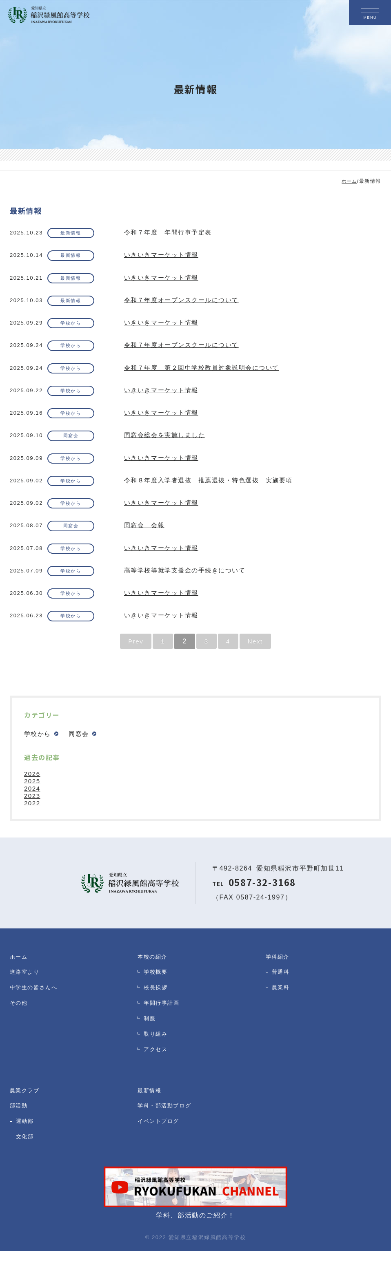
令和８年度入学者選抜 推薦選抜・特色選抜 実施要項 (214, 488)
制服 (150, 1041)
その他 (20, 1023)
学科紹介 (279, 969)
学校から (74, 326)
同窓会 (74, 443)
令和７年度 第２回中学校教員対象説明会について (206, 372)
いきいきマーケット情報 (163, 256)
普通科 (282, 987)
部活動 (20, 1121)
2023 (32, 808)
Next (256, 653)
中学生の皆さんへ (37, 1005)
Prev (135, 653)
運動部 (26, 1139)
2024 (32, 801)
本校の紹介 (154, 969)
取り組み (157, 1059)
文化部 (26, 1157)
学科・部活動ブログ (168, 1121)
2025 (32, 794)
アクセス (157, 1077)
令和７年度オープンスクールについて (185, 302)
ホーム (20, 969)
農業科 (282, 1005)
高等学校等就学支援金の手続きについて (188, 581)
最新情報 (74, 233)
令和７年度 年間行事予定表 (171, 233)
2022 (32, 816)
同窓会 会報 (145, 535)
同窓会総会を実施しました (167, 442)
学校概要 (157, 987)
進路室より (27, 987)
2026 (32, 786)
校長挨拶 (157, 1005)
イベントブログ (161, 1139)
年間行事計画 (164, 1023)
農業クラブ (27, 1103)
